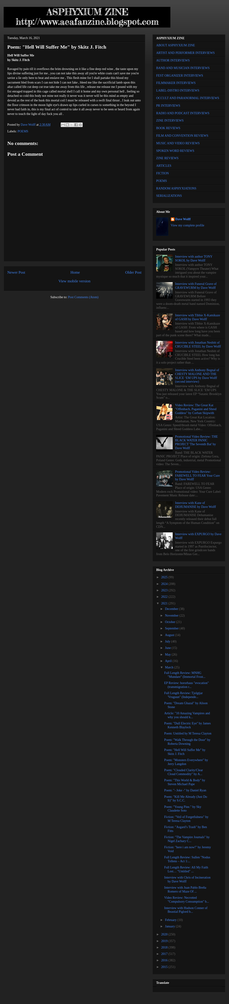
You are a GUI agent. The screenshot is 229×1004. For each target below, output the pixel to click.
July (168, 641)
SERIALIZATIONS (169, 195)
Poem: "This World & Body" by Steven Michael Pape (184, 782)
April (168, 661)
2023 (165, 590)
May (168, 654)
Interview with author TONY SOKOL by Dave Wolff (194, 258)
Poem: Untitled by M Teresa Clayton (187, 733)
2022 (165, 596)
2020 (165, 934)
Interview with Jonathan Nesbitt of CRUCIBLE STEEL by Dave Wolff (198, 344)
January (170, 926)
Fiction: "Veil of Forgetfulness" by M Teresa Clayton (186, 819)
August (170, 635)
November (172, 615)
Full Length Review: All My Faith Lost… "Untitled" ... (186, 869)
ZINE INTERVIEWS (170, 120)
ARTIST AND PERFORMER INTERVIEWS (185, 53)
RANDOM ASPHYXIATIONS (176, 188)
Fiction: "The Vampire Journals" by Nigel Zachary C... (187, 839)
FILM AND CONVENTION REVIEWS (182, 135)
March (169, 667)
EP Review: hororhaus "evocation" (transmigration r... (186, 685)
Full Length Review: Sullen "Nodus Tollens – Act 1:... (187, 859)
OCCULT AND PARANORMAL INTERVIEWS (187, 98)
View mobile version (74, 281)
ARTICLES (163, 165)
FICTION (162, 173)
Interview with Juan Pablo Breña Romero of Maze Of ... (185, 889)
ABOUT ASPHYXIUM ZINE (175, 45)
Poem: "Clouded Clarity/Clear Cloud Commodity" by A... (183, 772)
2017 (165, 954)
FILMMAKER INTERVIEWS (176, 83)
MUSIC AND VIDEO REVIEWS (178, 143)
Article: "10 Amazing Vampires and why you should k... (187, 715)
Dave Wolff (183, 219)
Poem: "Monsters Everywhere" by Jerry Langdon (186, 762)
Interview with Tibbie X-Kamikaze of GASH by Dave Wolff (197, 317)
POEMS (23, 131)
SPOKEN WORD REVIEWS (175, 151)
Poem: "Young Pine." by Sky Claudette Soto (182, 808)
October (170, 622)
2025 (165, 577)
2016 (165, 960)
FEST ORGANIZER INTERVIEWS (179, 75)
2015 (165, 967)
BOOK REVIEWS (168, 128)
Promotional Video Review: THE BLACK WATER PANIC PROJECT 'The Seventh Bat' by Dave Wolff (196, 442)
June (168, 648)
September (172, 628)
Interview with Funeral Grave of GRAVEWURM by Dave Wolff (196, 285)
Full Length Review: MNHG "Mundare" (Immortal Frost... (184, 675)
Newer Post (16, 272)
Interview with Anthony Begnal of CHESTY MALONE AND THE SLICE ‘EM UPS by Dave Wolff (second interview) (197, 375)
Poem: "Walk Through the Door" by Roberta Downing (187, 741)
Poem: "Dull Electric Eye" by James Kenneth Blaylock (187, 725)
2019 (165, 941)
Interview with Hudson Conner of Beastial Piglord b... (185, 910)
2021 (165, 603)
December (172, 609)
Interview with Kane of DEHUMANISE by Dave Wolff (195, 505)
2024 (165, 584)
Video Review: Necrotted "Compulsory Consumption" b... (186, 899)
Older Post (133, 272)
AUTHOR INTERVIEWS (173, 60)
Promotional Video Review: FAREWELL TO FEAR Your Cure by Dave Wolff (197, 475)
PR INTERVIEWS (168, 105)
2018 (165, 947)
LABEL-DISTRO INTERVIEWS (177, 90)
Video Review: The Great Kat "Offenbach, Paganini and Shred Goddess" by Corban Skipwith (195, 409)
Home (75, 272)
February (171, 920)
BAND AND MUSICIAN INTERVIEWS (183, 68)
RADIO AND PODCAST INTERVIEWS (182, 113)
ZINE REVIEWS (167, 158)
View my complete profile (187, 225)
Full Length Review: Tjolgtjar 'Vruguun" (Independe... (183, 695)
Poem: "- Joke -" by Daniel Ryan (185, 790)
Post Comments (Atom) (83, 297)
